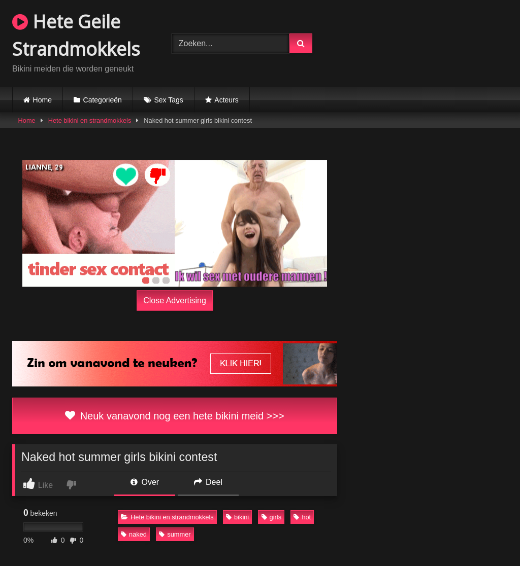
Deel (208, 482)
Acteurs (226, 100)
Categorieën (102, 100)
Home (42, 100)
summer (174, 534)
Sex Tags (168, 100)
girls (271, 517)
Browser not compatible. (424, 42)
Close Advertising (174, 300)
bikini (237, 517)
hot (302, 517)
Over (145, 482)
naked (134, 534)
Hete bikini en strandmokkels (90, 120)
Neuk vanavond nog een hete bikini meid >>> (174, 415)
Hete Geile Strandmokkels (76, 35)
